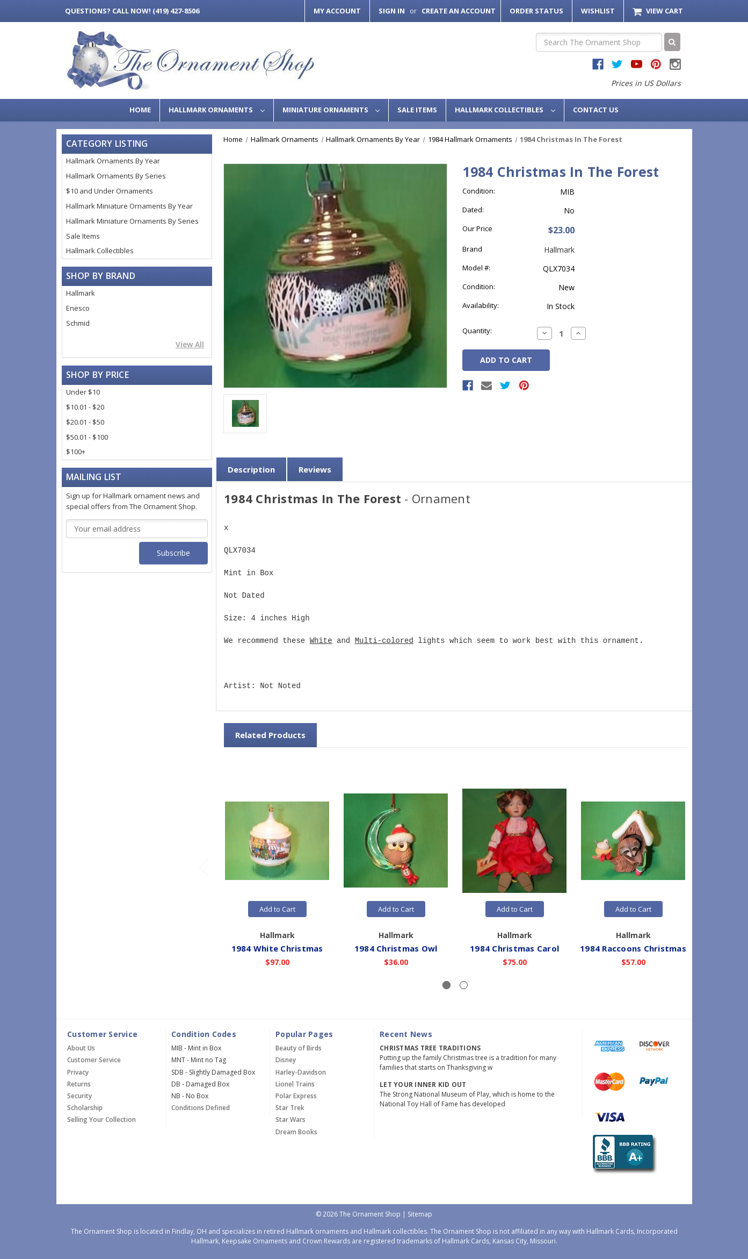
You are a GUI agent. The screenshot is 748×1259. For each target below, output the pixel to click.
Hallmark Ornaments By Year (113, 161)
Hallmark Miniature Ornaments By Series (132, 221)
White (321, 641)
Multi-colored (384, 641)
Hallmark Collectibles (505, 110)
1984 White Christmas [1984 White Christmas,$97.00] (277, 947)
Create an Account (459, 11)
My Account (337, 11)
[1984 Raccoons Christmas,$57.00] (633, 841)
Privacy (78, 1072)
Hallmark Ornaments (217, 110)
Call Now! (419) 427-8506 (132, 11)
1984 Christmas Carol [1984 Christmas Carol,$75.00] (514, 947)
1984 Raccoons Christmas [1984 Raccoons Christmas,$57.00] (633, 947)
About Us (81, 1048)
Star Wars (290, 1119)
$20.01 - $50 (85, 422)
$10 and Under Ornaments (109, 191)
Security (79, 1095)
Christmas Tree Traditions (430, 1048)
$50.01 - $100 (87, 437)
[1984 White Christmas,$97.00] (277, 841)
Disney (285, 1059)
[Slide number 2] (464, 985)
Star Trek (289, 1107)
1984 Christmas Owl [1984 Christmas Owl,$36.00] (396, 947)
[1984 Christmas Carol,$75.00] (514, 841)
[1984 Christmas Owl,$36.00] (396, 841)
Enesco (78, 308)
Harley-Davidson (300, 1072)
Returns (79, 1084)
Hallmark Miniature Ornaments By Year (129, 206)
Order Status (536, 11)
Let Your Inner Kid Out (423, 1084)
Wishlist (598, 11)
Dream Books (296, 1131)
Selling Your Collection (101, 1119)
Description (251, 469)
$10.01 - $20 (85, 407)
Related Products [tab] (270, 734)
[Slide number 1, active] (446, 985)
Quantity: (477, 330)
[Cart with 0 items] (657, 11)
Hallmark (80, 293)
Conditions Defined (200, 1107)
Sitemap (420, 1214)
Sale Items (417, 110)
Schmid (78, 323)
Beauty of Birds (298, 1048)
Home (140, 110)
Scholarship (85, 1107)
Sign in (392, 11)
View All (190, 344)
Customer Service (94, 1059)
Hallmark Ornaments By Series (116, 176)
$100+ (75, 451)
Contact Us (596, 110)
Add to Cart (277, 909)
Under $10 (83, 392)
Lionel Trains (295, 1084)
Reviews (315, 469)
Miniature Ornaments (331, 110)
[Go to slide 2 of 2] (203, 866)
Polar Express (296, 1095)
